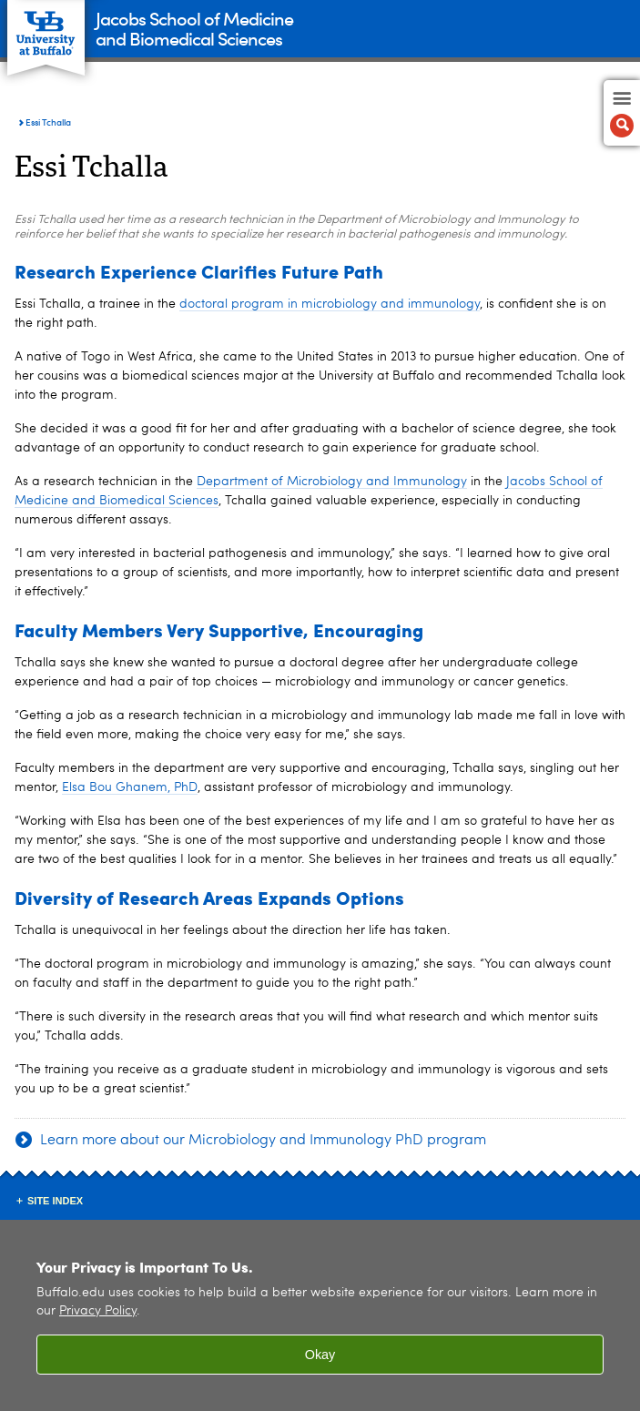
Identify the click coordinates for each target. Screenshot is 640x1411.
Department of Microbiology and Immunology (332, 481)
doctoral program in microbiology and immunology (329, 304)
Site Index (55, 1200)
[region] (320, 1315)
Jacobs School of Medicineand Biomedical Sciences (194, 27)
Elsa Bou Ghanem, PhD (130, 787)
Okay (320, 1354)
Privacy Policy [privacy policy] (98, 1311)
